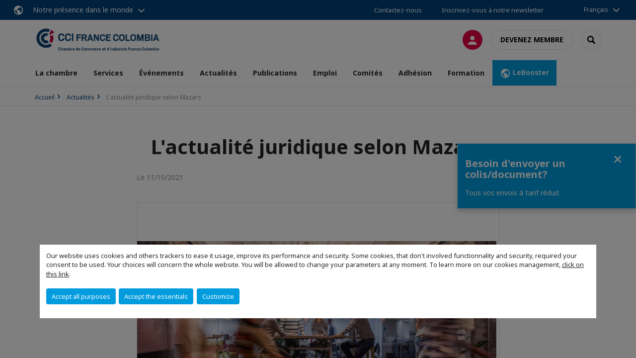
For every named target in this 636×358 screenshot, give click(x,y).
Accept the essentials (156, 296)
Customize (218, 296)
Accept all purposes (81, 296)
